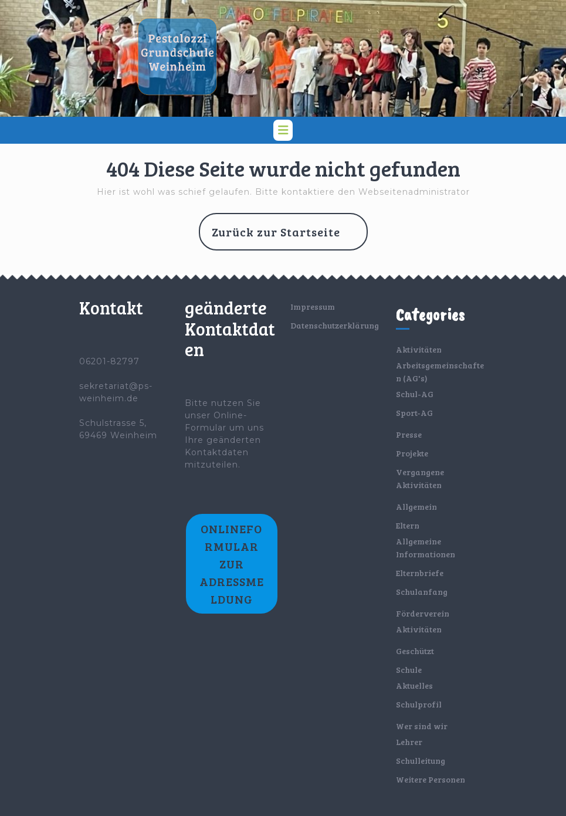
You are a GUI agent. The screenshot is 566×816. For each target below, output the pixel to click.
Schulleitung (420, 760)
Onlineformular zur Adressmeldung (231, 563)
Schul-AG (414, 393)
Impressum (312, 306)
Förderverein (422, 613)
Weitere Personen (430, 779)
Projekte (412, 453)
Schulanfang (422, 591)
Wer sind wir (422, 726)
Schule (409, 669)
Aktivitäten (419, 349)
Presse (409, 434)
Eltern (407, 525)
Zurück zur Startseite (290, 236)
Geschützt (415, 650)
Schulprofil (419, 704)
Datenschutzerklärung (334, 325)
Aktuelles (414, 685)
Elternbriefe (419, 572)
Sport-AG (414, 412)
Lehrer (409, 741)
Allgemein (416, 506)
